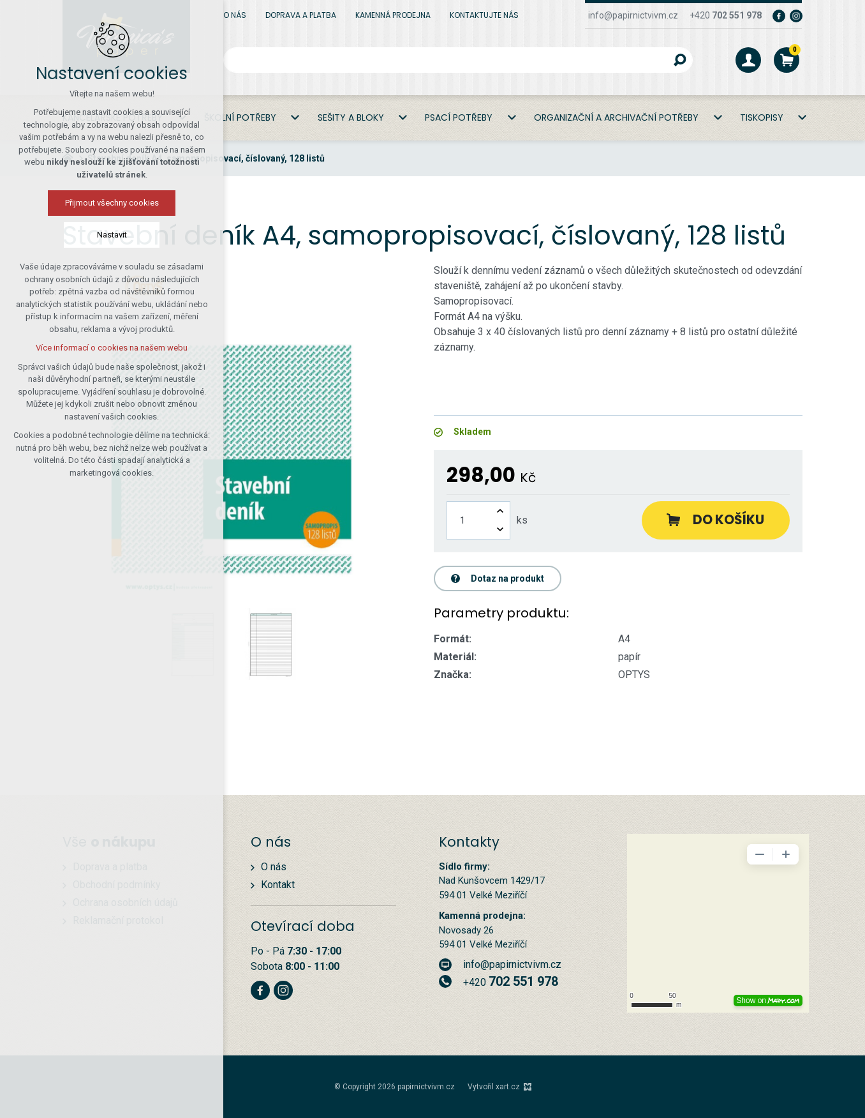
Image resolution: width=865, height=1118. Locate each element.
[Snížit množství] (500, 529)
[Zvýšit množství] (500, 511)
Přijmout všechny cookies (112, 203)
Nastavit (112, 234)
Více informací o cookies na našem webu (112, 347)
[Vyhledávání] (680, 60)
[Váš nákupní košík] (786, 60)
